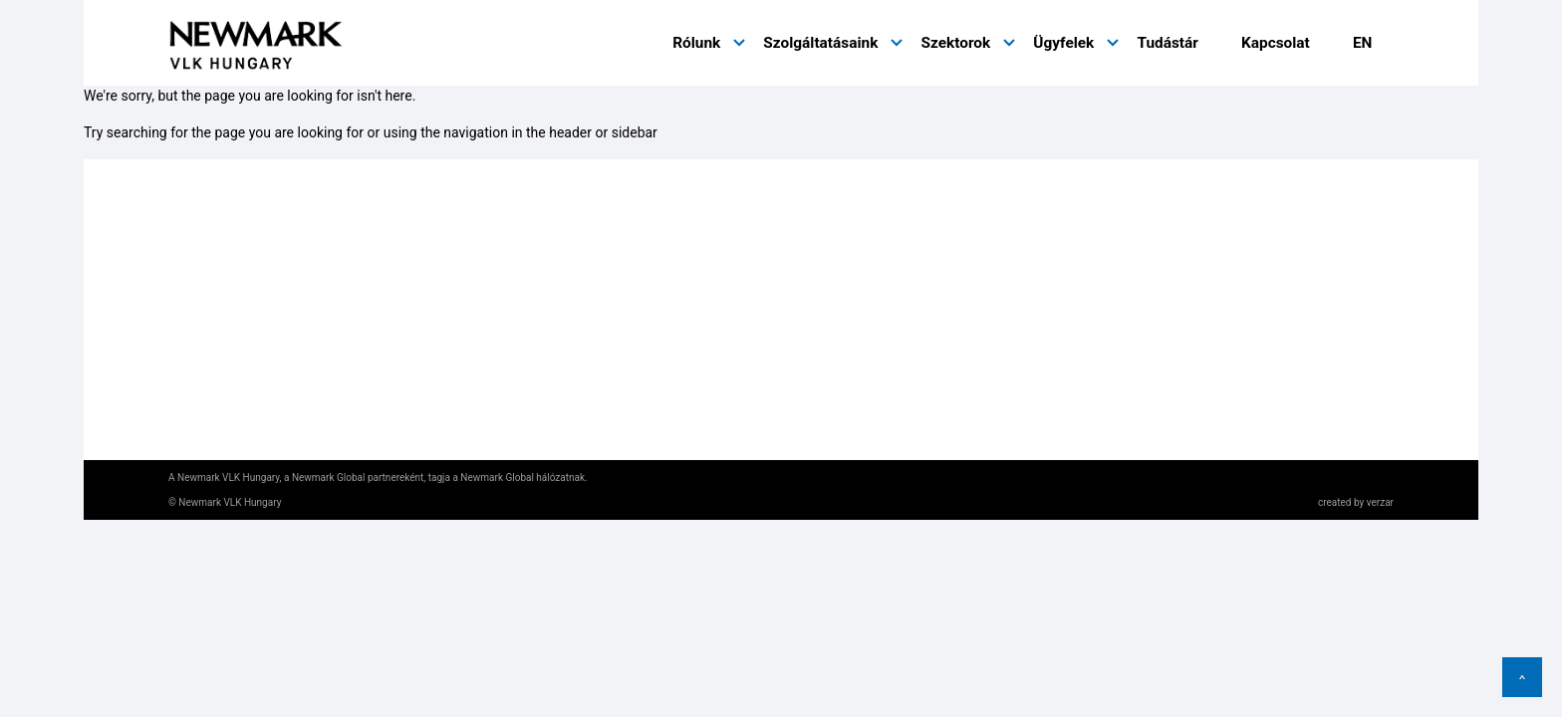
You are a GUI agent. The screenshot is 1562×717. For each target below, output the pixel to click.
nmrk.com (201, 289)
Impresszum (209, 383)
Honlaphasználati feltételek (257, 359)
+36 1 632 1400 (574, 366)
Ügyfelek (1063, 43)
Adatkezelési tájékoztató (249, 334)
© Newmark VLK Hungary (224, 502)
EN (1363, 43)
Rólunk (696, 43)
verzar (1380, 502)
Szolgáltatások (845, 251)
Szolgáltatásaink (820, 43)
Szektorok (955, 43)
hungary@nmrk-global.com (611, 400)
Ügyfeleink (831, 282)
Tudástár (1167, 43)
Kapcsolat (1275, 43)
